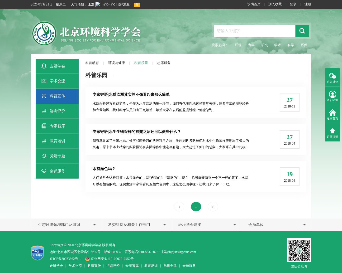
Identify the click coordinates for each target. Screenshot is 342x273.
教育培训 (52, 141)
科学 (291, 45)
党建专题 (52, 156)
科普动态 (92, 63)
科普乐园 (141, 63)
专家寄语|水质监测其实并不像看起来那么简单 (131, 95)
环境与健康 (116, 63)
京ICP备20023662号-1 (65, 259)
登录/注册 (332, 96)
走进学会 (52, 66)
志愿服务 (164, 63)
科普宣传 (52, 96)
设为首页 (254, 4)
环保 (304, 45)
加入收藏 (275, 4)
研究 (264, 45)
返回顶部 (332, 132)
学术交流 (52, 81)
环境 (238, 45)
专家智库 (52, 126)
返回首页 (332, 114)
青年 (251, 45)
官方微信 (332, 77)
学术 (277, 45)
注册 (307, 4)
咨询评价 (52, 111)
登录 (293, 4)
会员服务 (52, 171)
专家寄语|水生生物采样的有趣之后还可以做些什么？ (137, 132)
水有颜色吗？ (104, 169)
